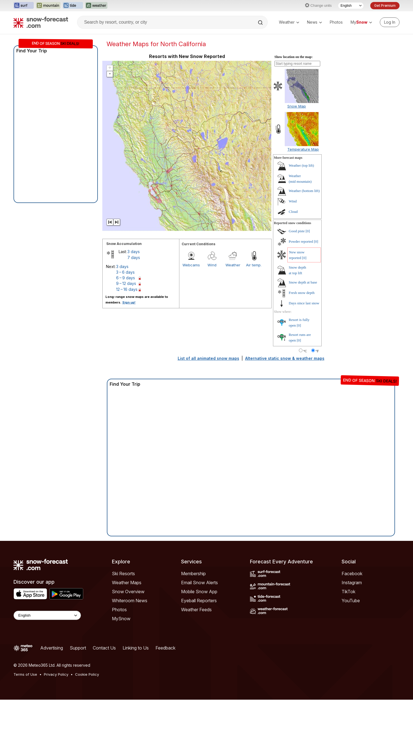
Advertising (51, 648)
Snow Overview (128, 591)
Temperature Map (303, 149)
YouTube (351, 600)
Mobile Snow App (199, 591)
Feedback (165, 648)
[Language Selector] (351, 6)
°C (305, 351)
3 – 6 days (125, 272)
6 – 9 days (125, 277)
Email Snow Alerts (199, 582)
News (314, 22)
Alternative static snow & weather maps (284, 358)
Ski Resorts (123, 573)
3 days (133, 251)
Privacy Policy (56, 674)
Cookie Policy (87, 674)
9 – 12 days (126, 283)
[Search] (260, 22)
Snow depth (303, 282)
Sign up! (129, 302)
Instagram (352, 582)
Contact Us (104, 648)
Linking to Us (136, 648)
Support (78, 648)
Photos (336, 22)
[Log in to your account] (390, 22)
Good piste (297, 231)
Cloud (293, 211)
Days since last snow (304, 303)
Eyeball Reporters (199, 600)
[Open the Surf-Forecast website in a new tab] (23, 5)
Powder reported (301, 241)
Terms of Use (25, 674)
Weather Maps (126, 582)
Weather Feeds (196, 609)
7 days (133, 257)
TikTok (348, 591)
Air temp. (253, 265)
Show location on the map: (293, 57)
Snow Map (296, 106)
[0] (308, 231)
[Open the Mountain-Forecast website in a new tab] (48, 5)
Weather (289, 22)
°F (317, 351)
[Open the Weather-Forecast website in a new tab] (96, 5)
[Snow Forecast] (40, 22)
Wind (211, 265)
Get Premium (385, 5)
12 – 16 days (126, 289)
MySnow (121, 618)
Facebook (352, 573)
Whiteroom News (129, 600)
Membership (193, 573)
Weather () (301, 165)
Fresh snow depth (302, 293)
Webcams (191, 265)
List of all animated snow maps (208, 358)
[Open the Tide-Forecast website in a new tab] (73, 5)
